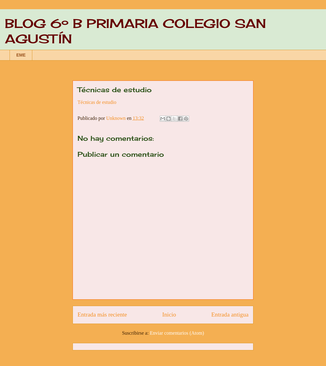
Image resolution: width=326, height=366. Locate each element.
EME (21, 55)
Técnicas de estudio (97, 102)
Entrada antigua (229, 314)
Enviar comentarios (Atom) (177, 333)
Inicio (169, 314)
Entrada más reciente (102, 314)
